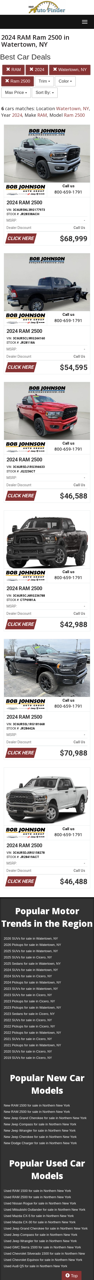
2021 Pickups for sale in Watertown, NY (32, 1045)
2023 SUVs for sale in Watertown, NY (31, 989)
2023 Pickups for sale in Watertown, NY (32, 1007)
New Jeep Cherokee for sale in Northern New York (40, 1137)
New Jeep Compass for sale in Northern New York (40, 1124)
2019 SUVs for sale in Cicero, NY (28, 1058)
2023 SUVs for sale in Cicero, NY (28, 995)
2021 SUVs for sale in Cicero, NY (28, 1039)
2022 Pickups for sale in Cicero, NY (29, 1026)
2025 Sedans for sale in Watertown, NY (32, 963)
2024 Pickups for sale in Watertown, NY (32, 982)
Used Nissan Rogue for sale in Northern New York (40, 1203)
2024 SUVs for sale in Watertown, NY (31, 970)
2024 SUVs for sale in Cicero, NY (28, 976)
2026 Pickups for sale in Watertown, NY (32, 945)
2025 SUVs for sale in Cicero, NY (28, 957)
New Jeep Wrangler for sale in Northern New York (40, 1130)
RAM (13, 69)
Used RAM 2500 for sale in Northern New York (37, 1197)
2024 (36, 69)
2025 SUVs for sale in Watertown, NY (31, 951)
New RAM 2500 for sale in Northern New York (37, 1112)
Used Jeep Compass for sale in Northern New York (40, 1235)
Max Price (16, 92)
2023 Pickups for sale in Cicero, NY (29, 1001)
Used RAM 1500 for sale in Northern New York (37, 1191)
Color (65, 81)
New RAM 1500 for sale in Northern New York (37, 1105)
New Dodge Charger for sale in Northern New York (40, 1143)
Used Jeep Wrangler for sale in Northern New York (40, 1241)
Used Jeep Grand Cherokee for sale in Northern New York (46, 1228)
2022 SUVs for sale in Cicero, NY (28, 1020)
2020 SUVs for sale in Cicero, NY (28, 1051)
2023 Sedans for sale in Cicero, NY (29, 1014)
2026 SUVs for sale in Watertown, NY (31, 938)
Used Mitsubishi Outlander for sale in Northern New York (44, 1209)
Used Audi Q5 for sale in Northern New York (35, 1266)
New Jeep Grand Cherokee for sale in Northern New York (45, 1118)
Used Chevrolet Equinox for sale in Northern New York (43, 1260)
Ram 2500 (17, 81)
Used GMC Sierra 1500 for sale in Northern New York (42, 1247)
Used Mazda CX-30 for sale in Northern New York (39, 1222)
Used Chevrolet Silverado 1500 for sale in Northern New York (44, 1254)
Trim (44, 81)
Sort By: (45, 92)
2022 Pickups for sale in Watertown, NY (32, 1032)
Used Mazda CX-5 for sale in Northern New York (39, 1216)
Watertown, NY (70, 69)
